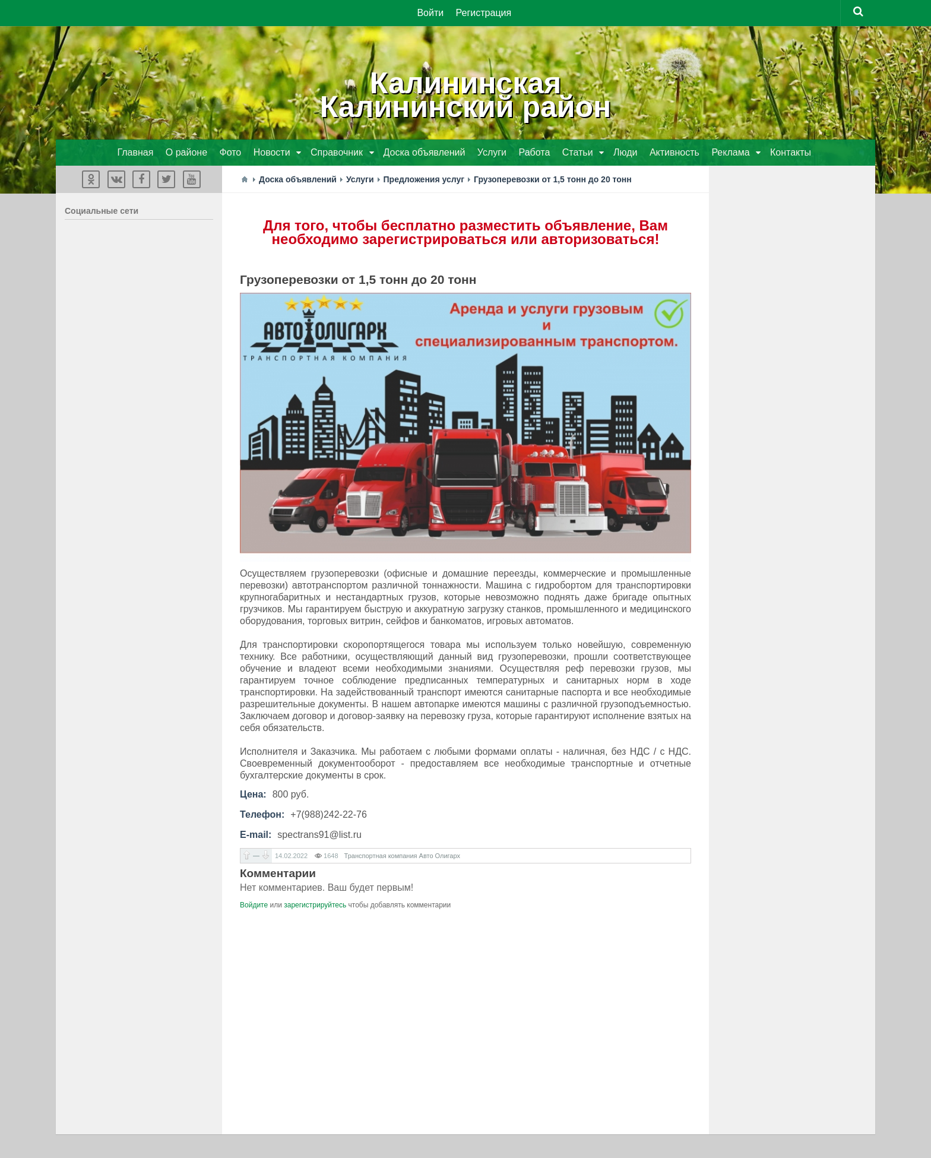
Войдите (254, 905)
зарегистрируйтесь (315, 905)
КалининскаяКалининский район (466, 95)
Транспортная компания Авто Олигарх (402, 855)
